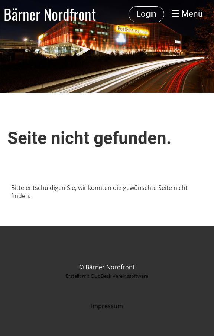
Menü (187, 14)
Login (146, 14)
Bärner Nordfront (50, 14)
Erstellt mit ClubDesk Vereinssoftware (107, 276)
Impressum (107, 306)
